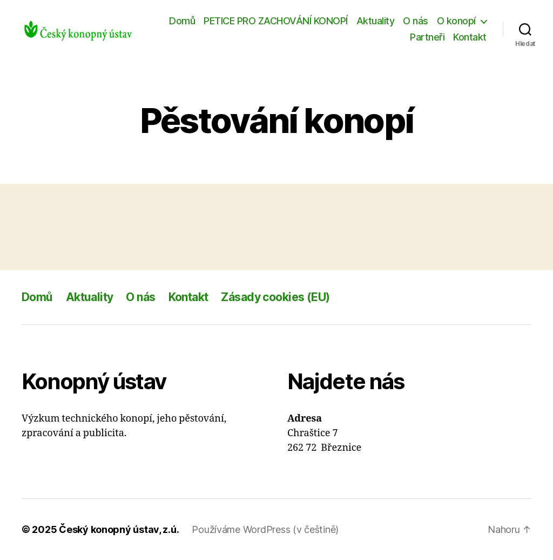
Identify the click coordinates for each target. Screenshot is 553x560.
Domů (182, 20)
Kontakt (470, 37)
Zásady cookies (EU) (275, 297)
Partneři (427, 37)
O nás (415, 20)
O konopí (456, 20)
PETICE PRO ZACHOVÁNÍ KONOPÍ (276, 20)
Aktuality (375, 20)
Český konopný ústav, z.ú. (119, 529)
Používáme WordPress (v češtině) (265, 529)
